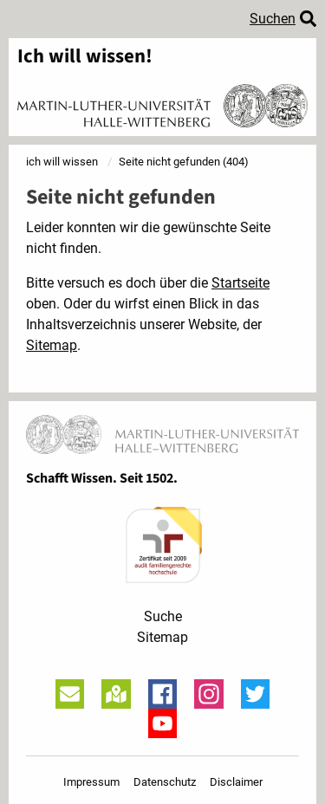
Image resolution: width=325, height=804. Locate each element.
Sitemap (51, 345)
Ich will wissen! (85, 57)
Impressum (91, 781)
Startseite (240, 283)
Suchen (273, 18)
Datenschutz (164, 781)
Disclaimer (236, 781)
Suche (163, 616)
